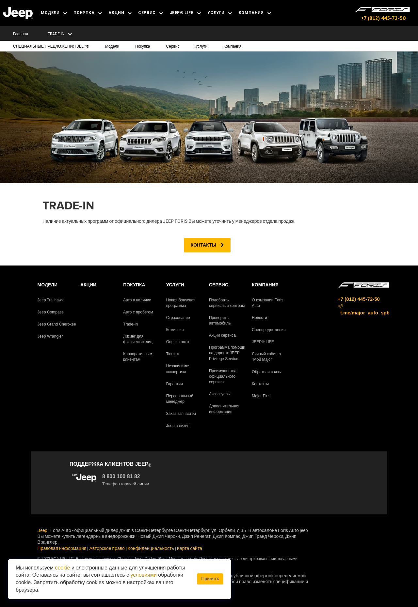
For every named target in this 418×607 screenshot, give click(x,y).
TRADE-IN (60, 33)
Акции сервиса (222, 335)
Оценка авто (177, 342)
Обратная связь (266, 372)
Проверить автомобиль (220, 320)
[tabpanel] (209, 117)
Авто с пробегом (138, 312)
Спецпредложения (269, 329)
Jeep (42, 530)
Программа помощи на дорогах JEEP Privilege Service (227, 353)
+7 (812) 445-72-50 (383, 18)
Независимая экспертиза (178, 369)
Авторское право (106, 548)
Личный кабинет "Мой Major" (266, 357)
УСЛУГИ (219, 12)
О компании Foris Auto (267, 303)
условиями (144, 575)
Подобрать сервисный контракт (227, 303)
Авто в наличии (137, 300)
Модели (112, 46)
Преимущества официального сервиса (222, 376)
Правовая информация (62, 548)
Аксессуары (220, 394)
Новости (259, 317)
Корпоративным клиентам (137, 357)
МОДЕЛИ (54, 12)
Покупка (142, 46)
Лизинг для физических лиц (138, 339)
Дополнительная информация (224, 409)
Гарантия (174, 384)
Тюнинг (172, 354)
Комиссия (175, 329)
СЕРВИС (150, 12)
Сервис (172, 46)
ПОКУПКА (87, 12)
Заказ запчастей (181, 413)
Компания (232, 46)
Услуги (201, 46)
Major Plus (261, 396)
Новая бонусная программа (181, 303)
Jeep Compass (51, 312)
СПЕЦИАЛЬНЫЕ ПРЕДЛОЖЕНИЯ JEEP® (51, 46)
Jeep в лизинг (178, 425)
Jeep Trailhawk (51, 300)
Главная (20, 33)
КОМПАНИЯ (255, 12)
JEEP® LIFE (185, 12)
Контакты (207, 245)
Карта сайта (189, 548)
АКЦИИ (120, 12)
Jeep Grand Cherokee (57, 324)
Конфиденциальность (151, 548)
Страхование (178, 317)
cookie (62, 567)
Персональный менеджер (179, 399)
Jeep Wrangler (50, 336)
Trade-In (130, 324)
